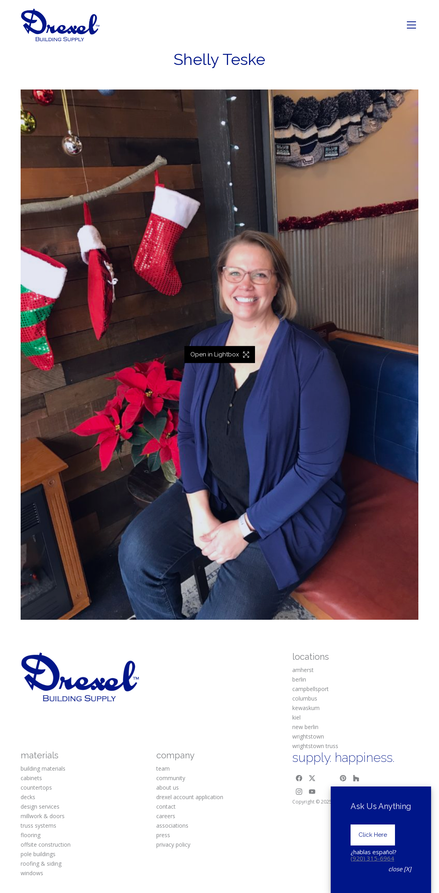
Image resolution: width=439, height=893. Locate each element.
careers (165, 816)
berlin (299, 679)
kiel (296, 717)
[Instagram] (299, 791)
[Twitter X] (312, 778)
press (163, 835)
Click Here (372, 853)
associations (172, 825)
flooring (30, 835)
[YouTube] (312, 791)
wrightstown (308, 736)
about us (167, 787)
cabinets (31, 778)
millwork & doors (43, 816)
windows (32, 873)
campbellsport (310, 689)
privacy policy (173, 844)
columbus (304, 698)
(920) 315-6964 (372, 877)
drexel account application (189, 797)
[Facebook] (299, 778)
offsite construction (46, 844)
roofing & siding (41, 863)
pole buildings (38, 854)
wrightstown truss (315, 746)
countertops (36, 787)
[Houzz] (356, 778)
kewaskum (306, 708)
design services (40, 806)
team (163, 768)
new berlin (305, 727)
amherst (303, 670)
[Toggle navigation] (411, 25)
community (170, 778)
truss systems (38, 825)
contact (166, 806)
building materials (43, 768)
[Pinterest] (343, 778)
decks (28, 797)
